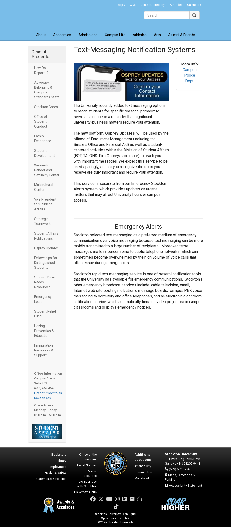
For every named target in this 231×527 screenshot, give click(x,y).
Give (133, 5)
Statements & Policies (51, 479)
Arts (157, 35)
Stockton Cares (46, 107)
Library (61, 460)
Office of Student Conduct (40, 121)
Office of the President (88, 457)
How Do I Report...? (41, 70)
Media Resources (89, 473)
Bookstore (58, 454)
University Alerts (85, 492)
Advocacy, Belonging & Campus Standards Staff (46, 90)
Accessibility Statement (185, 485)
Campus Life (115, 35)
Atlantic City (143, 466)
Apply (121, 5)
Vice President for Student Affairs (45, 204)
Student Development (44, 153)
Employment (57, 467)
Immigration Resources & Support (43, 350)
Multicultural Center (43, 187)
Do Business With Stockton (87, 484)
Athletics (140, 35)
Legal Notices (87, 465)
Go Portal (109, 3)
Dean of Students (40, 54)
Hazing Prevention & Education (44, 331)
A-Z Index (176, 5)
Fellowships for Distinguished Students (45, 262)
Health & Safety (55, 472)
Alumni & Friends (181, 35)
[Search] (167, 15)
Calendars (194, 5)
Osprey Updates (46, 248)
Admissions (87, 35)
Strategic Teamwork (42, 221)
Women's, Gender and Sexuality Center (46, 170)
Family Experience (42, 138)
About (41, 35)
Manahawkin (143, 478)
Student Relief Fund (45, 313)
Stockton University (63, 14)
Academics (62, 35)
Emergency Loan (43, 299)
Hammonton (143, 472)
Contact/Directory (153, 5)
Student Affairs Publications (46, 235)
